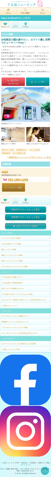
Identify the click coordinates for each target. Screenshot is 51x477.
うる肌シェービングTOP (10, 349)
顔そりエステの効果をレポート (12, 288)
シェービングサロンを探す (11, 238)
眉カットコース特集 (8, 249)
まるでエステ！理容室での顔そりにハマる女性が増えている (23, 300)
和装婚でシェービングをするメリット (15, 322)
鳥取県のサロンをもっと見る (25, 217)
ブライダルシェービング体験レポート (15, 316)
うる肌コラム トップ (9, 305)
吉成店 (4, 172)
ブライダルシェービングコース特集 (14, 267)
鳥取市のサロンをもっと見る (25, 209)
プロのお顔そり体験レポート (12, 277)
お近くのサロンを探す (25, 226)
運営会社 (24, 463)
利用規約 (33, 463)
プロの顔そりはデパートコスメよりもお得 (17, 294)
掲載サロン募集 (44, 463)
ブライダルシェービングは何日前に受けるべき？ (19, 333)
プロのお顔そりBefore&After (11, 283)
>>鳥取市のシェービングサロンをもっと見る (29, 157)
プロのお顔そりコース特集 (11, 244)
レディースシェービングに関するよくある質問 (18, 344)
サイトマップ (25, 465)
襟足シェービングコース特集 (12, 255)
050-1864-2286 (18, 179)
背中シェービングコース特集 (12, 261)
